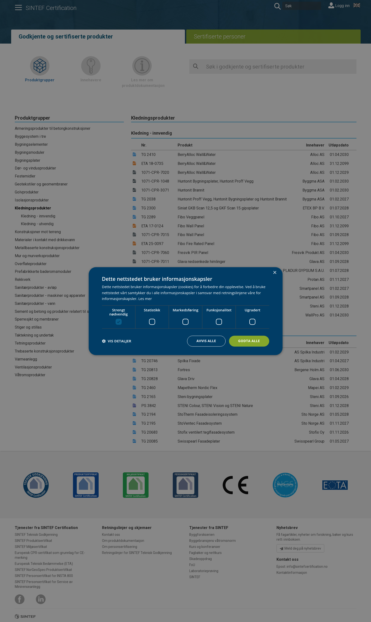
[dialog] (186, 311)
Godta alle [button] (249, 340)
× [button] (274, 273)
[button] (116, 341)
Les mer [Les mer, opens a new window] (145, 298)
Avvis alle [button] (206, 340)
